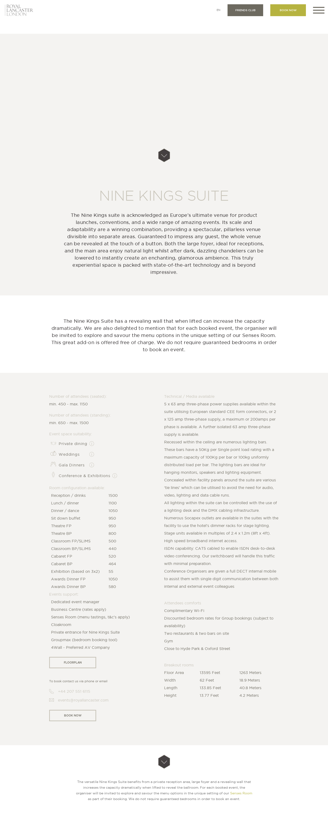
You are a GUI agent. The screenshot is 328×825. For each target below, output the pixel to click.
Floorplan (73, 662)
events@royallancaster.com (83, 700)
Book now (288, 10)
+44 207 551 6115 (74, 691)
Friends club (245, 10)
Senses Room (241, 793)
